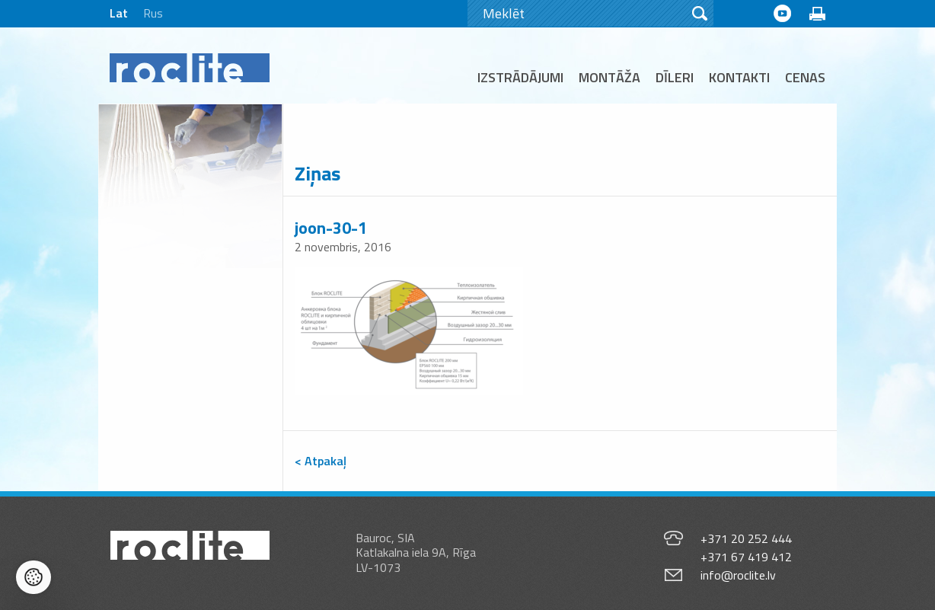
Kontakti (739, 77)
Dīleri (675, 77)
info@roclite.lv (738, 575)
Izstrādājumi (520, 77)
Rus (153, 13)
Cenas (805, 77)
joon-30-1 (331, 228)
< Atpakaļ (320, 461)
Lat (119, 13)
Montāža (609, 77)
